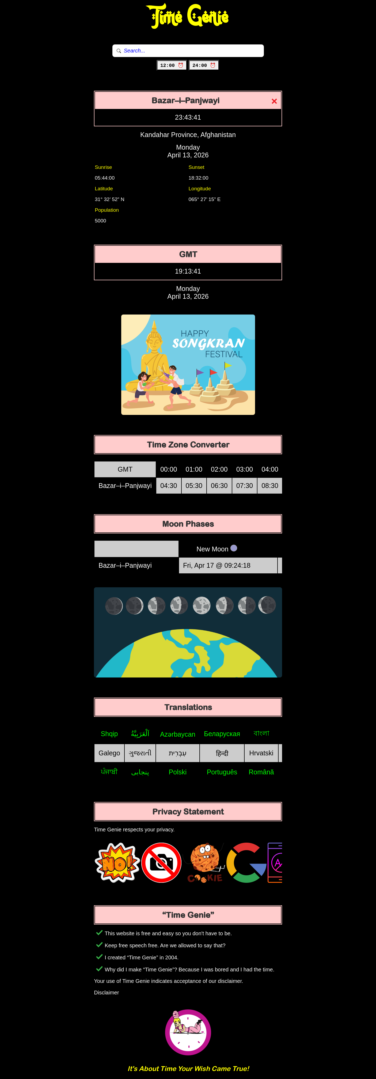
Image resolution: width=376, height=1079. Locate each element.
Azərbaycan (177, 734)
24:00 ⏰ (204, 65)
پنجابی (140, 772)
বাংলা (261, 733)
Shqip (109, 733)
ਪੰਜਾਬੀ (109, 771)
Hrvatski (261, 753)
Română (261, 772)
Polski (178, 772)
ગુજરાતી (140, 753)
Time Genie (188, 17)
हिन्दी (222, 753)
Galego (109, 753)
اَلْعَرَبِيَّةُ (140, 733)
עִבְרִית (178, 753)
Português (222, 772)
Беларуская (222, 733)
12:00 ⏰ (172, 65)
